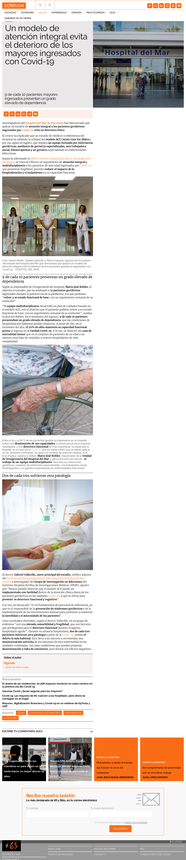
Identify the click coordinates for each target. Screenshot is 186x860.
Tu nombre (32, 808)
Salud (43, 14)
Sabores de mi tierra (133, 14)
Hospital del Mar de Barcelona (45, 123)
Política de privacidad (60, 854)
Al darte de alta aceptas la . (121, 822)
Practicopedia (95, 14)
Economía (27, 14)
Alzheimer (10, 718)
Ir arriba (176, 841)
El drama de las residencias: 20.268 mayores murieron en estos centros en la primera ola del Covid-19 (47, 685)
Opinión (76, 14)
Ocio (112, 14)
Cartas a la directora (112, 746)
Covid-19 (28, 130)
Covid (21, 712)
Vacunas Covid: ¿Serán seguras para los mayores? (32, 691)
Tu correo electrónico (102, 808)
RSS (142, 849)
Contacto (99, 854)
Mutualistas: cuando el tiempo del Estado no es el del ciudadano (114, 762)
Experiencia (59, 14)
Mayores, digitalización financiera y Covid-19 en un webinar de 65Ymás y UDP (46, 705)
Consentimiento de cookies (155, 854)
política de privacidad (136, 822)
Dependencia (73, 712)
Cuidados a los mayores (44, 712)
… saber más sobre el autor (16, 667)
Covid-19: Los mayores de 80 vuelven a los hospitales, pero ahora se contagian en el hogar (43, 697)
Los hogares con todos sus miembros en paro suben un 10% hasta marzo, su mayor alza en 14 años (23, 760)
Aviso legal (54, 849)
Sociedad (10, 14)
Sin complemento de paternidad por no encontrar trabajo (159, 759)
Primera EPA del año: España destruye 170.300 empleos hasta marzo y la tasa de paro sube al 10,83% (69, 757)
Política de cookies (105, 849)
